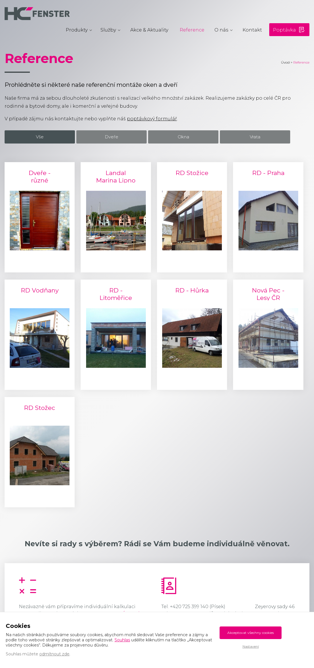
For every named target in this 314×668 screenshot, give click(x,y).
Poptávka (284, 30)
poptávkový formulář (152, 118)
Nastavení (251, 646)
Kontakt (252, 30)
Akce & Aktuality (149, 30)
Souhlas (122, 640)
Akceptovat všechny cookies (250, 632)
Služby (108, 30)
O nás (221, 30)
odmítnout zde (54, 654)
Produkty (77, 30)
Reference (192, 30)
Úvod (285, 62)
